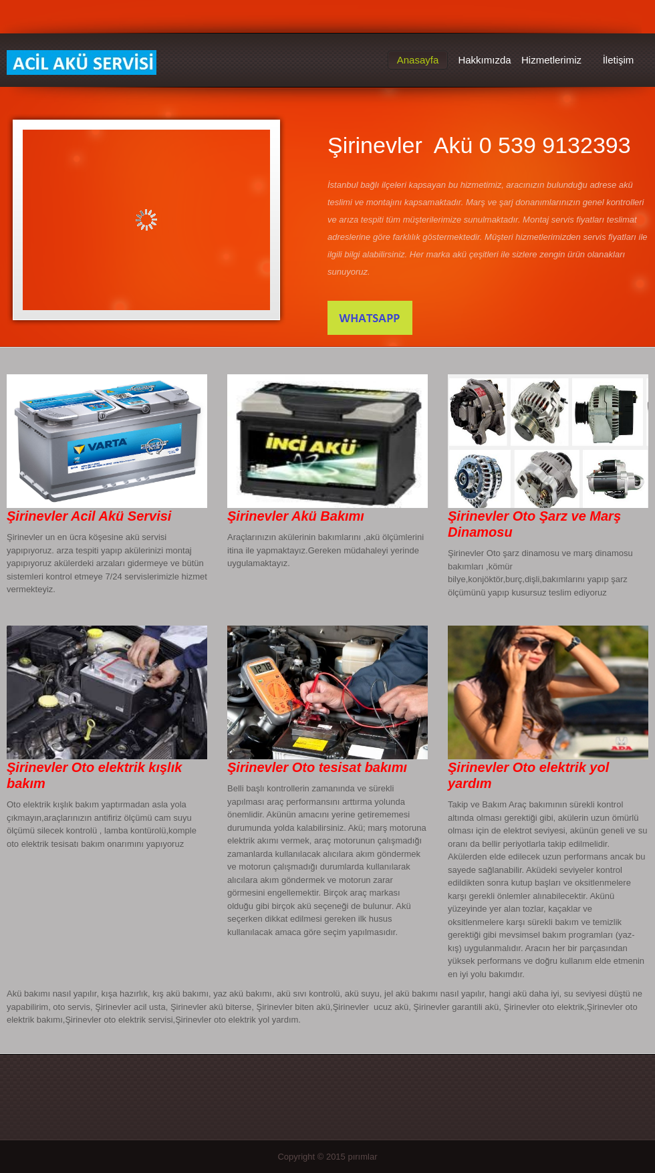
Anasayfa (418, 60)
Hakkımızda (484, 60)
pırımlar (362, 1157)
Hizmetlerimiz (551, 60)
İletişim (618, 60)
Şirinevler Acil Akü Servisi (82, 63)
